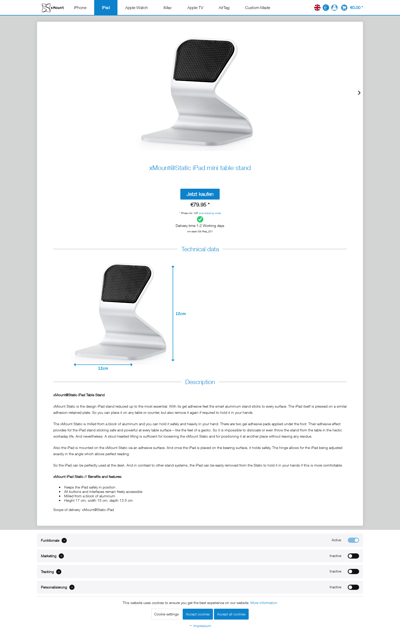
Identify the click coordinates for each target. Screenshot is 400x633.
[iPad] (105, 7)
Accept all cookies (231, 614)
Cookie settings (166, 614)
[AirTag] (224, 7)
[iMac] (168, 7)
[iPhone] (80, 7)
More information (263, 602)
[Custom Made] (257, 7)
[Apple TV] (195, 7)
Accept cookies (198, 614)
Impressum (200, 625)
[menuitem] (80, 7)
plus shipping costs (210, 213)
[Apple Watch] (136, 7)
